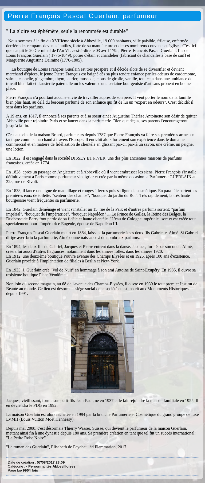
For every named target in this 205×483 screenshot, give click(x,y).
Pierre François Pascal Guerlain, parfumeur (83, 15)
